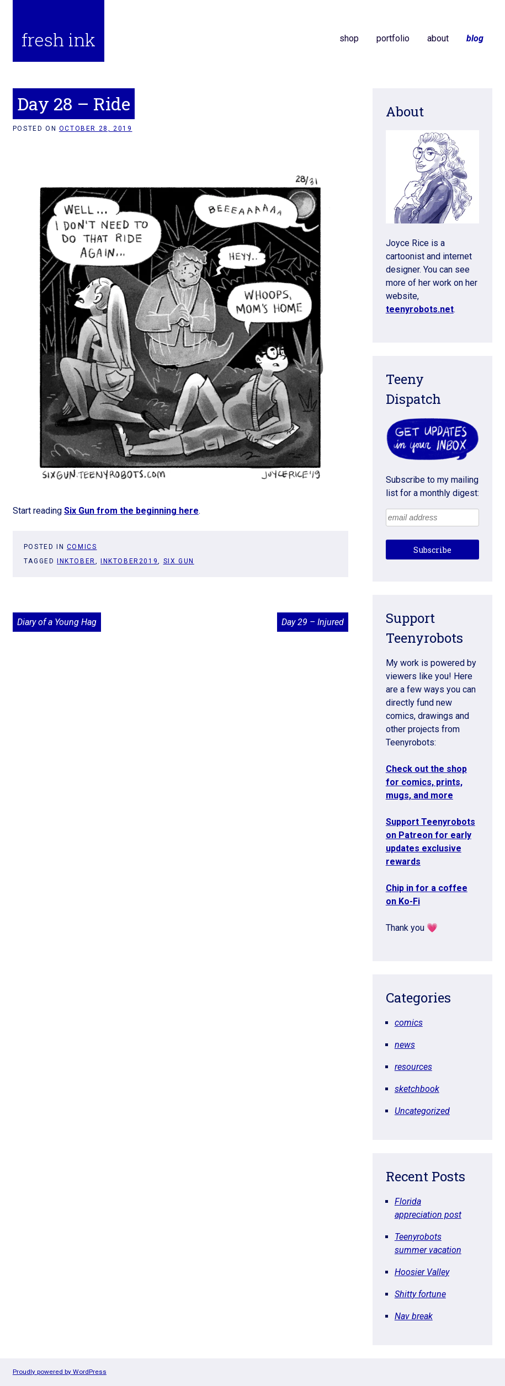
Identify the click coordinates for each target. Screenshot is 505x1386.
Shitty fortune (420, 1294)
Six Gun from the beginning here (131, 510)
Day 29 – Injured (312, 622)
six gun (178, 561)
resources (413, 1067)
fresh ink (58, 39)
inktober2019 (129, 561)
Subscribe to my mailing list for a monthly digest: (432, 486)
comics (82, 547)
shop (349, 38)
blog (474, 38)
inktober (76, 561)
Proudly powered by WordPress (60, 1372)
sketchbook (417, 1089)
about (438, 38)
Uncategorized (422, 1111)
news (405, 1045)
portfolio (393, 38)
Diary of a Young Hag (57, 622)
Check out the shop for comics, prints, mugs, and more (426, 782)
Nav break (414, 1316)
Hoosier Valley (422, 1272)
